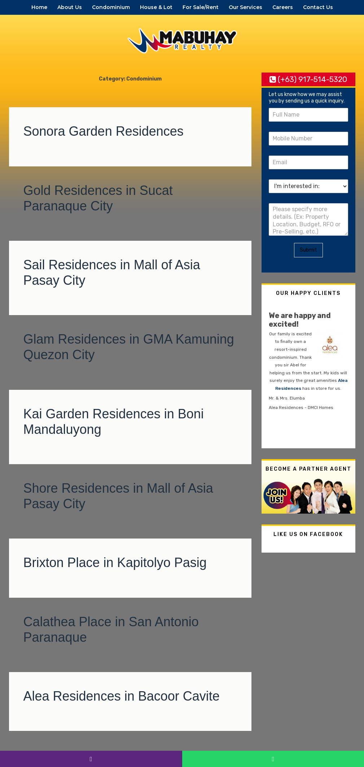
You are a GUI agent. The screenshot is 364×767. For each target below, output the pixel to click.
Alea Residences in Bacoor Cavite (121, 696)
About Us (69, 7)
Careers (282, 7)
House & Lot (156, 7)
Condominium (111, 7)
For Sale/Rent (201, 7)
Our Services (245, 7)
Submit (308, 250)
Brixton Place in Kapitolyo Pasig (115, 562)
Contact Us (318, 7)
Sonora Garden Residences (103, 131)
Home (39, 7)
